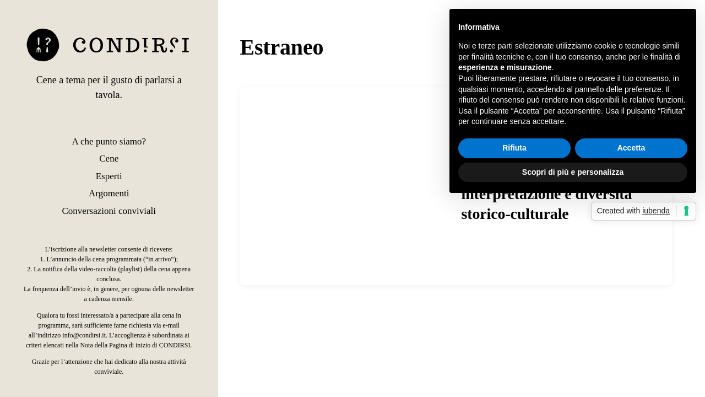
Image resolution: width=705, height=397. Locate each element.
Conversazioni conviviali (109, 211)
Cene (108, 158)
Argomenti (109, 193)
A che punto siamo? (109, 141)
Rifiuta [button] (514, 147)
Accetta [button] (631, 147)
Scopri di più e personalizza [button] (572, 172)
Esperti (109, 176)
